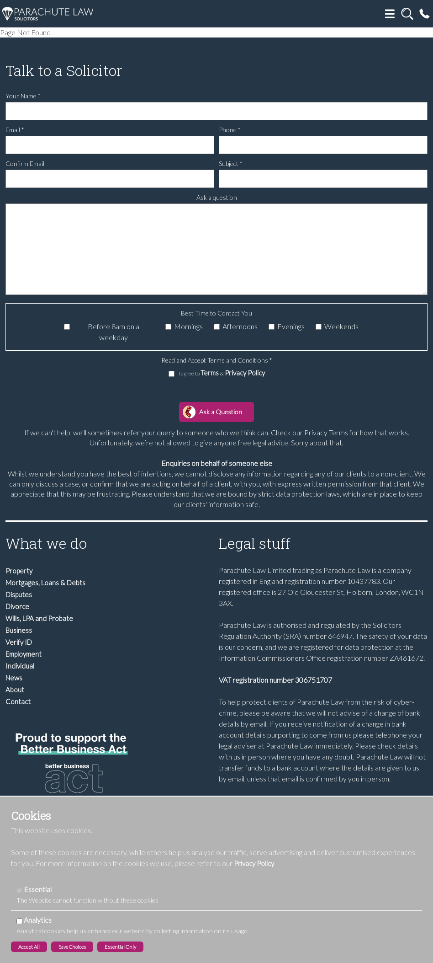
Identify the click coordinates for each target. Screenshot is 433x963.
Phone (230, 130)
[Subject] (323, 179)
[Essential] (19, 890)
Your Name (23, 96)
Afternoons (240, 326)
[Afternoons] (217, 327)
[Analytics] (19, 921)
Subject (231, 163)
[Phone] (323, 145)
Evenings (291, 326)
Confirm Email (24, 163)
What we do (46, 543)
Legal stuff (254, 543)
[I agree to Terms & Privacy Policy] (171, 374)
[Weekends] (319, 327)
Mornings (188, 326)
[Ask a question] (216, 249)
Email (14, 130)
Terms (210, 373)
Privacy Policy (245, 373)
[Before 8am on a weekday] (67, 327)
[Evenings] (272, 327)
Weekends (341, 326)
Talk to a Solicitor (63, 70)
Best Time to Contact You (216, 313)
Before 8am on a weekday (113, 332)
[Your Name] (216, 111)
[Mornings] (168, 327)
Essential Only (120, 947)
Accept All (29, 947)
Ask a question (216, 197)
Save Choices (72, 947)
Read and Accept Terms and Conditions (216, 360)
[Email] (109, 145)
